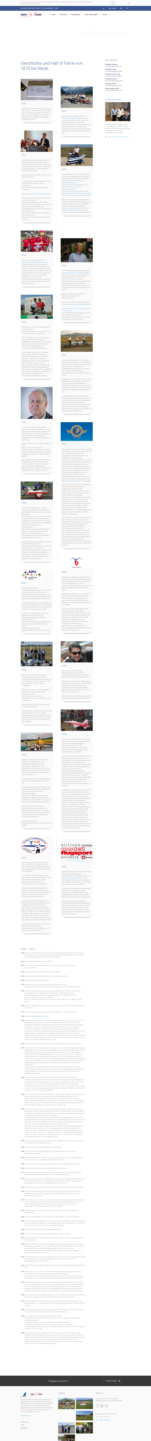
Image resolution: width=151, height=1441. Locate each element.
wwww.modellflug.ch (86, 1434)
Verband (62, 14)
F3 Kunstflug (75, 475)
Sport (104, 14)
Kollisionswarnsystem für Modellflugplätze (77, 304)
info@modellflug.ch (103, 1420)
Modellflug (75, 14)
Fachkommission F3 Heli (77, 481)
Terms (23, 1420)
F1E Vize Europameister (81, 191)
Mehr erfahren (26, 1411)
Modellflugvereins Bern (41, 1016)
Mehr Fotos (88, 1403)
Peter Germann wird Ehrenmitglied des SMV (36, 194)
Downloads (25, 1417)
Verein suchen (113, 1381)
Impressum (24, 1423)
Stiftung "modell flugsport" (73, 878)
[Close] (128, 3)
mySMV (112, 8)
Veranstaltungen (91, 14)
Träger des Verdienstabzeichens (117, 137)
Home (52, 14)
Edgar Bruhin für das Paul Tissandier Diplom (76, 273)
